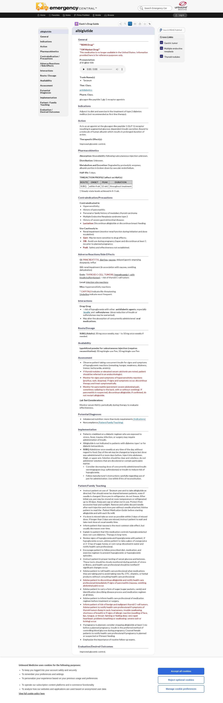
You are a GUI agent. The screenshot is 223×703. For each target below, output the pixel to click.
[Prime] (81, 15)
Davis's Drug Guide (87, 24)
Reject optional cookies (181, 680)
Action (43, 41)
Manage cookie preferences (181, 689)
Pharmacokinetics (49, 46)
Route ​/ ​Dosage (48, 70)
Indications (46, 36)
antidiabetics (86, 90)
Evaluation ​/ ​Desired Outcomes (50, 105)
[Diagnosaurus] (171, 43)
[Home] (41, 15)
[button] (109, 15)
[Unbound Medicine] (181, 6)
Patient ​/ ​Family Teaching (48, 98)
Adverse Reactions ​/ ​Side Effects (50, 59)
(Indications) (139, 419)
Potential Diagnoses (45, 86)
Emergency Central (74, 6)
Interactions (46, 65)
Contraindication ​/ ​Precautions (50, 52)
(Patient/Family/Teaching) (111, 423)
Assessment (46, 80)
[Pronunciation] (103, 69)
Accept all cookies (181, 671)
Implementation (48, 92)
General (44, 31)
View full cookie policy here (32, 693)
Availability (46, 75)
